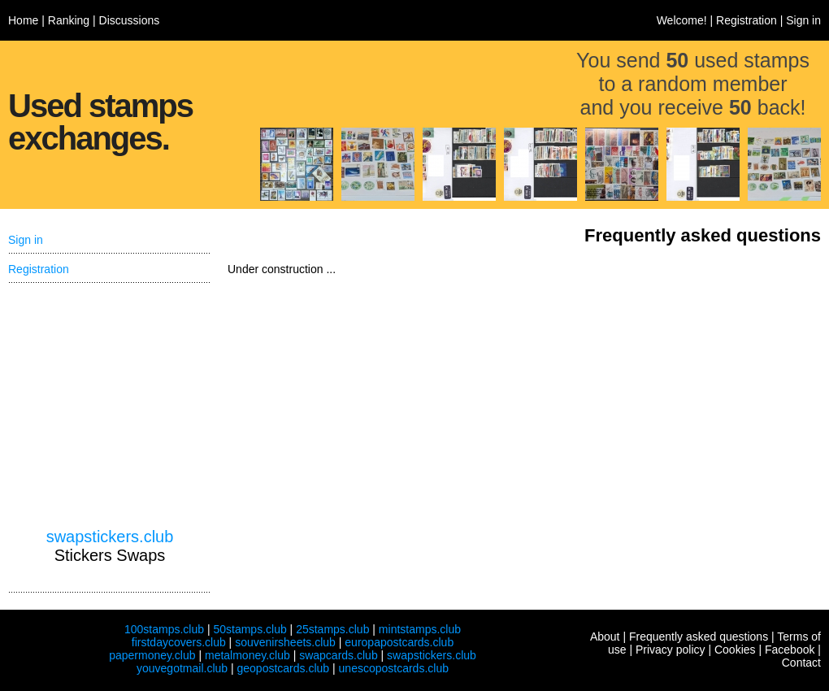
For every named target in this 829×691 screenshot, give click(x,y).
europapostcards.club (399, 642)
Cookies (735, 649)
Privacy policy (670, 649)
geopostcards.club (283, 668)
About (605, 636)
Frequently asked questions (698, 636)
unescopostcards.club (394, 668)
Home (23, 20)
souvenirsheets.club (285, 642)
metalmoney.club (247, 655)
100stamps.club (164, 629)
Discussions (129, 20)
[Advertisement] (109, 405)
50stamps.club (249, 629)
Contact (801, 662)
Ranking (68, 20)
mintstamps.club (420, 629)
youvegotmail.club (182, 668)
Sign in (803, 20)
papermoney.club (152, 655)
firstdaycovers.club (179, 642)
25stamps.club (332, 629)
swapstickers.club (110, 536)
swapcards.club (338, 655)
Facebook (789, 649)
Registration (746, 20)
